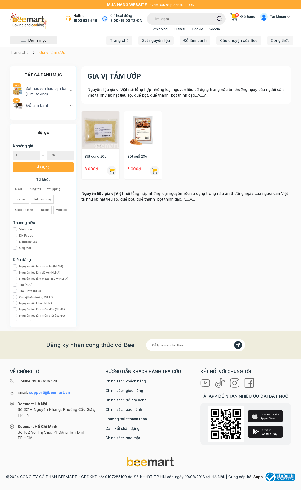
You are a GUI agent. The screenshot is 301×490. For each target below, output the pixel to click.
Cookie (197, 29)
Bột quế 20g (137, 156)
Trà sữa (44, 209)
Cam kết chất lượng (122, 428)
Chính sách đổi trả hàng (126, 400)
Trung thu (34, 189)
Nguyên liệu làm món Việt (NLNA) (39, 316)
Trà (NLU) (22, 285)
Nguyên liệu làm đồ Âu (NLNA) (36, 272)
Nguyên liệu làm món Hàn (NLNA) (39, 309)
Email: (44, 392)
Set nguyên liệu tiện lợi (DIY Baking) (39, 90)
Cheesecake (24, 209)
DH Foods (23, 236)
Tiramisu (179, 29)
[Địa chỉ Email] (195, 345)
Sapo (258, 476)
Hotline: (38, 381)
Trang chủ (119, 40)
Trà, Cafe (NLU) (27, 291)
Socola (214, 29)
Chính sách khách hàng (125, 381)
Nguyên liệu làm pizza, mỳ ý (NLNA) (40, 279)
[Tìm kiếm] (219, 18)
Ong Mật (22, 248)
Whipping (160, 29)
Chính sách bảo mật (122, 438)
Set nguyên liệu (156, 40)
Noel (18, 189)
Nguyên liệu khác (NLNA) (33, 303)
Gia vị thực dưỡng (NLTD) (33, 297)
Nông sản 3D (25, 242)
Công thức (280, 40)
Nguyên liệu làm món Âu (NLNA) (38, 266)
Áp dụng (43, 167)
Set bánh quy (42, 199)
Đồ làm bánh (195, 40)
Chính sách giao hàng (124, 390)
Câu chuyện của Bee (238, 40)
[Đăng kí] (238, 345)
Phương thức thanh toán (126, 419)
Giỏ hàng (242, 16)
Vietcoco (22, 229)
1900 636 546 (85, 20)
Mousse (61, 209)
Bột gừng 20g (95, 156)
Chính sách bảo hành (123, 409)
